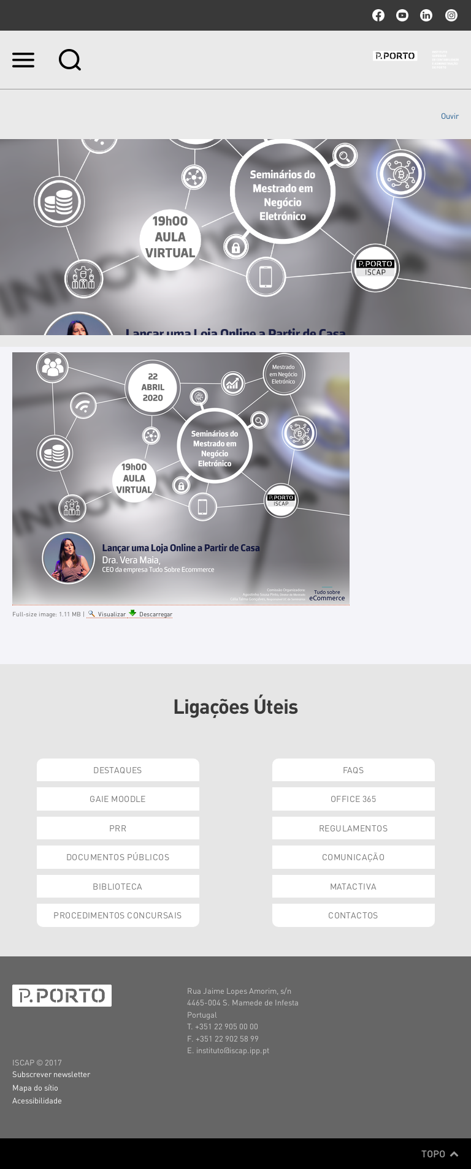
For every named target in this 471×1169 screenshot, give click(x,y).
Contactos (353, 914)
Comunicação (353, 856)
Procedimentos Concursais (117, 914)
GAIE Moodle (118, 798)
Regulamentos (353, 827)
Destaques (117, 769)
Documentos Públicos (117, 856)
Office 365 (353, 798)
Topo (440, 1154)
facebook (378, 15)
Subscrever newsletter (51, 1074)
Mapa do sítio (35, 1087)
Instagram (450, 15)
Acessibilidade (37, 1100)
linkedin (426, 15)
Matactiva (353, 885)
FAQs (353, 769)
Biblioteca (117, 885)
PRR (117, 827)
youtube (402, 15)
